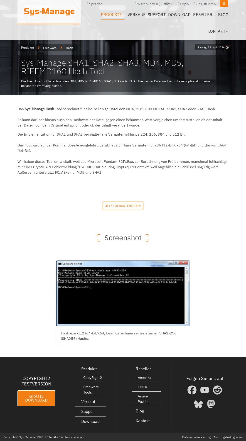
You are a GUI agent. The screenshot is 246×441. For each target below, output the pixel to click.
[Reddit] (217, 389)
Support (157, 14)
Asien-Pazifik (143, 398)
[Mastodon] (211, 403)
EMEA (142, 386)
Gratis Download (36, 397)
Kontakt (143, 420)
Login (184, 4)
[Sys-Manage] (49, 11)
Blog (223, 14)
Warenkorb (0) (148, 4)
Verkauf (136, 14)
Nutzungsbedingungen (228, 436)
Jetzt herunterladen (123, 205)
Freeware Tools (91, 389)
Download (179, 14)
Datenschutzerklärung (196, 436)
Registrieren (206, 4)
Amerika (144, 377)
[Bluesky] (198, 403)
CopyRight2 (92, 377)
